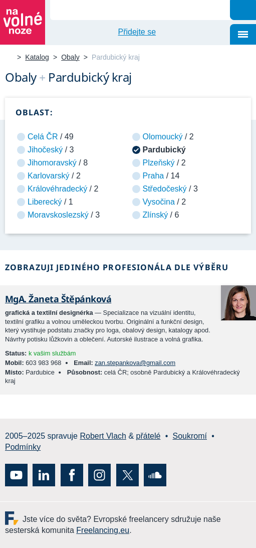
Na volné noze (9, 58)
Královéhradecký (57, 189)
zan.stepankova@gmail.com (135, 363)
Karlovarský (49, 175)
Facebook (72, 475)
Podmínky (23, 447)
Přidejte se (137, 32)
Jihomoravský (52, 162)
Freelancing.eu (14, 518)
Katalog (37, 57)
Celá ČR (43, 136)
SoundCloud (155, 475)
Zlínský (155, 215)
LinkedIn (44, 475)
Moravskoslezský (58, 215)
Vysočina (159, 202)
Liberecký (45, 202)
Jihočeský (45, 149)
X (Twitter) (127, 475)
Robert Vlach (103, 436)
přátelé (148, 436)
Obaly (70, 57)
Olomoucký (163, 136)
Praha (153, 175)
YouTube (16, 475)
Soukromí (190, 436)
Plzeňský (159, 162)
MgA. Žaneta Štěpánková (58, 299)
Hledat (243, 10)
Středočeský (165, 189)
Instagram (99, 475)
